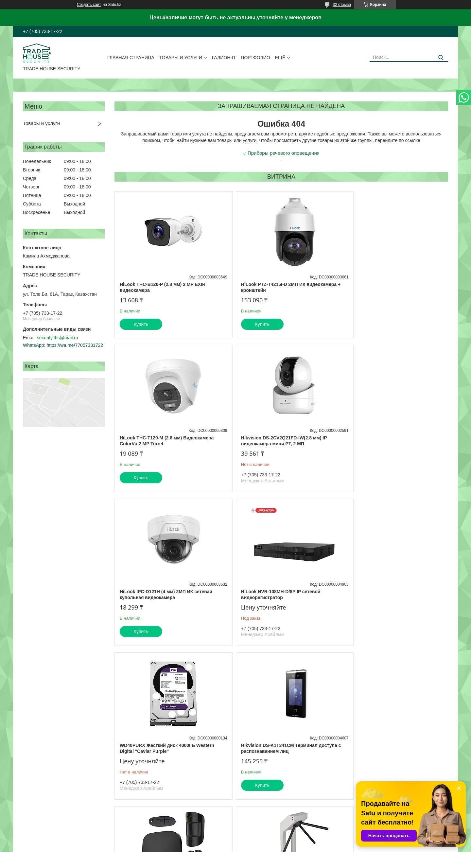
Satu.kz (263, 840)
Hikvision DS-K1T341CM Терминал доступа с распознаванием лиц (280, 594)
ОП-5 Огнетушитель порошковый (382, 751)
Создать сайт (89, 4)
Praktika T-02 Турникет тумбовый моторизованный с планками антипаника (278, 753)
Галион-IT (224, 57)
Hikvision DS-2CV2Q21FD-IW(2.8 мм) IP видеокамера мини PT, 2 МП (162, 440)
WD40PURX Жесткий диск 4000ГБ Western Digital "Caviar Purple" (167, 594)
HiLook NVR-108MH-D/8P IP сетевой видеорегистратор (384, 440)
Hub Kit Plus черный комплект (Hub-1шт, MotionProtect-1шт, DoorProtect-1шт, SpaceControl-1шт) (389, 597)
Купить (141, 324)
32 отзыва (342, 4)
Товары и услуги (180, 57)
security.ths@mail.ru (57, 337)
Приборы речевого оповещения (284, 153)
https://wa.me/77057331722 (74, 345)
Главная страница (130, 57)
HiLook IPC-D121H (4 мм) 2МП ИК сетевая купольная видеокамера (278, 440)
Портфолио (255, 57)
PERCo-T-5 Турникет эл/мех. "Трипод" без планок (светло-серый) (167, 753)
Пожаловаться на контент (261, 845)
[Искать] (440, 58)
